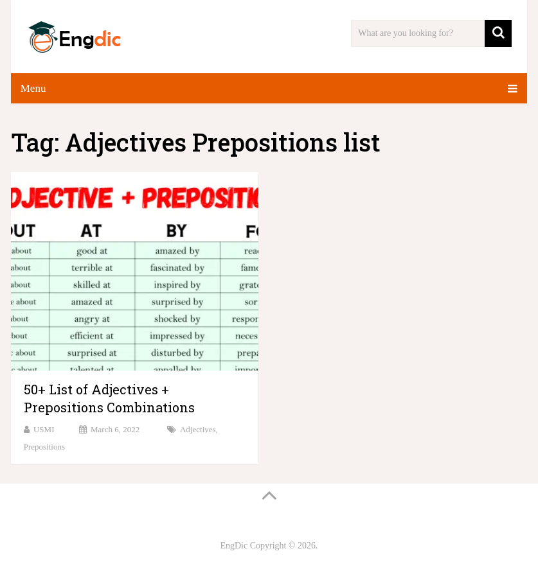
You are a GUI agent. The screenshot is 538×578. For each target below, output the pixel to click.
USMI (44, 429)
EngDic (233, 545)
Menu (33, 88)
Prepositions (44, 446)
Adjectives (198, 429)
